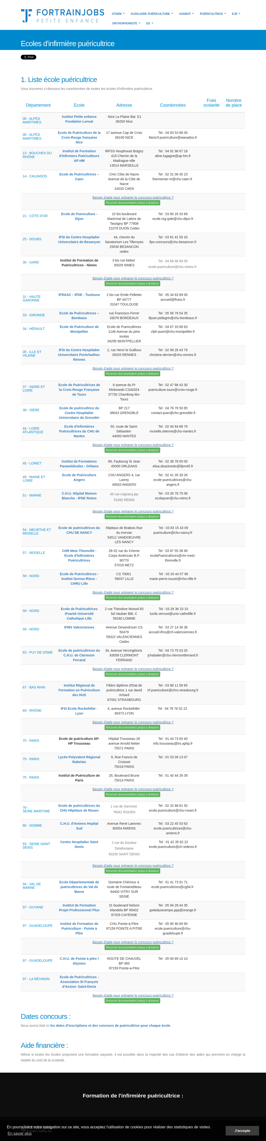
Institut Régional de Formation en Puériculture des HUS (79, 690)
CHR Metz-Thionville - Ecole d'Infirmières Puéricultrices (79, 555)
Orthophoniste (124, 23)
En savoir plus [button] (20, 1133)
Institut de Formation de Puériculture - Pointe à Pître (79, 928)
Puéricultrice (211, 14)
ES (148, 23)
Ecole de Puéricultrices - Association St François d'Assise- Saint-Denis (79, 981)
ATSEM (117, 14)
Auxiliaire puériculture (150, 14)
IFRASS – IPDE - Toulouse (79, 295)
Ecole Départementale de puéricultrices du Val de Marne (79, 887)
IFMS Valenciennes (79, 627)
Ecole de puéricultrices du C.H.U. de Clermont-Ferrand (79, 655)
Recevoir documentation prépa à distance (132, 202)
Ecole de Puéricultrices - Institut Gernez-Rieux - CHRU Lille (79, 578)
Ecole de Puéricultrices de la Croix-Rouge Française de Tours (79, 389)
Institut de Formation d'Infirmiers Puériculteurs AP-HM (79, 156)
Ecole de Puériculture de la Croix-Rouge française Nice (79, 137)
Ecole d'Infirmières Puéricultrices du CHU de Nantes (79, 431)
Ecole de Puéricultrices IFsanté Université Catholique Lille (79, 613)
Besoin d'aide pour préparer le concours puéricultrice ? (133, 197)
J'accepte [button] (242, 1131)
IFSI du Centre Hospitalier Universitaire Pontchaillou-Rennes (79, 354)
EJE (235, 14)
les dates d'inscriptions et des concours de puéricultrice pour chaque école (110, 1025)
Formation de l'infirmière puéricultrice (131, 1095)
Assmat (185, 14)
